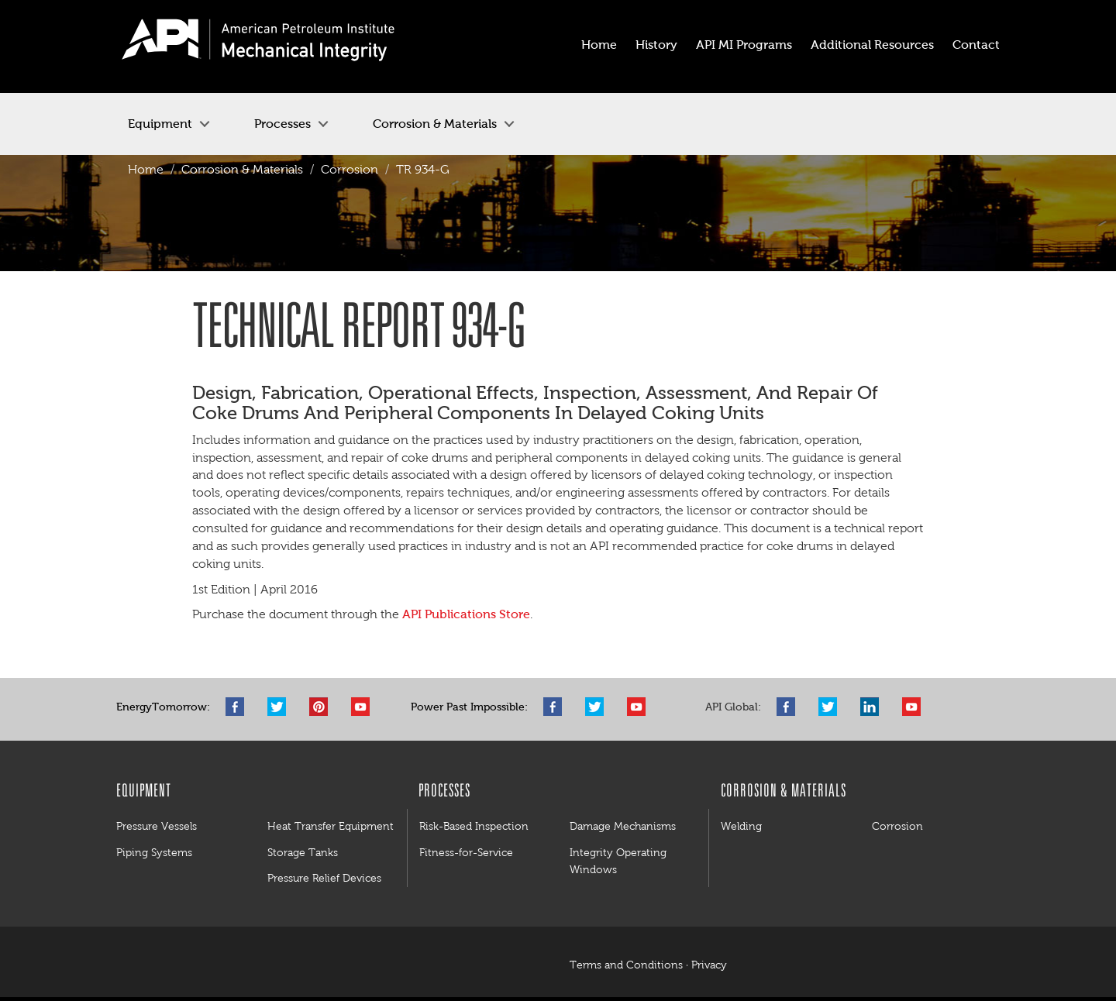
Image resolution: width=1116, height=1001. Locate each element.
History (656, 44)
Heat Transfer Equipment (330, 826)
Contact (976, 44)
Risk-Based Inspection (474, 826)
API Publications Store (466, 614)
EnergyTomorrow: (163, 707)
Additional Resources (872, 44)
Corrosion (349, 169)
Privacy (709, 965)
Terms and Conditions (626, 965)
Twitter (280, 706)
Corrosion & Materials (435, 123)
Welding (741, 826)
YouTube (364, 706)
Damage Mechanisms (623, 826)
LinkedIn (873, 706)
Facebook (239, 706)
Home (599, 44)
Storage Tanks (302, 852)
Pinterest (322, 706)
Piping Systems (154, 852)
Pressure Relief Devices (324, 878)
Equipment (160, 123)
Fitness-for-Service (466, 852)
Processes (282, 123)
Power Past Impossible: (469, 707)
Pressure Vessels (156, 826)
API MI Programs (744, 44)
